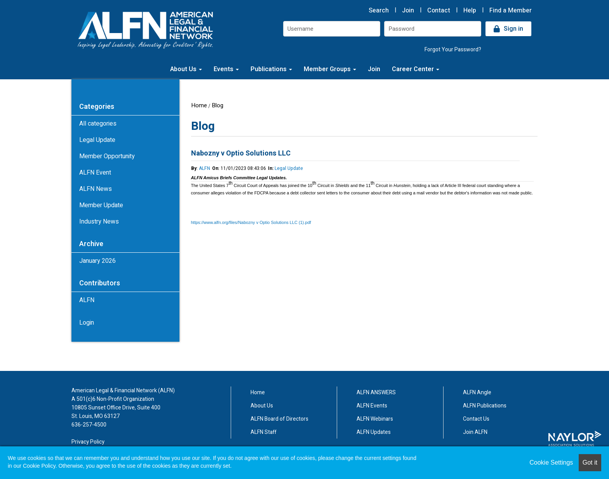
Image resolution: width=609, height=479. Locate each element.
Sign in (513, 28)
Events (226, 69)
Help (469, 10)
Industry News (99, 221)
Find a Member (510, 10)
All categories (98, 123)
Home (199, 105)
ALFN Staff (264, 432)
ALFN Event (95, 172)
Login (86, 322)
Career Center (415, 69)
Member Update (101, 205)
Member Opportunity (107, 156)
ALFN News (95, 189)
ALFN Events (372, 406)
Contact (438, 10)
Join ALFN (475, 432)
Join (408, 10)
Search (379, 10)
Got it (590, 462)
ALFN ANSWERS (376, 392)
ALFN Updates (374, 432)
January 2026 (97, 261)
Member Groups (330, 69)
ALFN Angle (477, 392)
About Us (186, 69)
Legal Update (289, 168)
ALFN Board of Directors (279, 419)
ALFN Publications (484, 406)
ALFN (204, 168)
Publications (271, 69)
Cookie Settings (551, 462)
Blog (217, 105)
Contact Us (476, 419)
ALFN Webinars (375, 419)
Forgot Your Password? (453, 49)
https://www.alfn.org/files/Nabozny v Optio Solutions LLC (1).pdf (251, 222)
